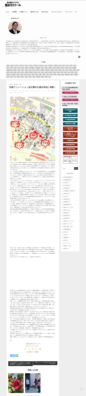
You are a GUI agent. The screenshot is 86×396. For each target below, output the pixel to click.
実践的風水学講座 (70, 52)
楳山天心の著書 (70, 60)
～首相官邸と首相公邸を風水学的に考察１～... (42, 357)
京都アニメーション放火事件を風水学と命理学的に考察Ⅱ (45, 300)
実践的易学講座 (70, 56)
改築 (20, 27)
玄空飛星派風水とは (35, 367)
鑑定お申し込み (40, 11)
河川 (32, 27)
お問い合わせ (50, 11)
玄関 (22, 29)
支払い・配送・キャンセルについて (70, 98)
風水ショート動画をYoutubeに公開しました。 (15, 334)
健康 (48, 27)
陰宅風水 (66, 135)
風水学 (11, 21)
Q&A (65, 133)
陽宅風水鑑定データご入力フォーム (70, 94)
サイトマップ (74, 11)
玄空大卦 (27, 27)
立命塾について (29, 11)
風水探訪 (66, 155)
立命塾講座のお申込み (70, 355)
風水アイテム (67, 160)
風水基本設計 (67, 141)
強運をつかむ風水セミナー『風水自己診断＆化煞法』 (43, 368)
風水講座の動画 (70, 85)
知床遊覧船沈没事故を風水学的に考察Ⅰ (40, 374)
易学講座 (66, 124)
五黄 (52, 27)
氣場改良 (66, 149)
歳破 (15, 29)
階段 (18, 29)
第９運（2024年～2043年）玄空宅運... (40, 353)
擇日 (20, 21)
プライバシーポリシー (62, 11)
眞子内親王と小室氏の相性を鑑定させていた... (42, 352)
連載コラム (66, 182)
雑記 (65, 185)
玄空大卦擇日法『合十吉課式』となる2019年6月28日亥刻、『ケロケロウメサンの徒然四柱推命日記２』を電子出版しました (20, 300)
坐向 (39, 27)
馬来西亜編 (66, 166)
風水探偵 (16, 21)
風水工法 (66, 146)
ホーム (13, 11)
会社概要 (20, 11)
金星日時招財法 (34, 365)
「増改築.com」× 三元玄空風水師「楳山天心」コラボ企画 (70, 71)
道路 (23, 27)
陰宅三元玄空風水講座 (70, 33)
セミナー (66, 179)
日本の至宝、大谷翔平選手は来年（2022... (41, 359)
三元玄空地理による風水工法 (70, 65)
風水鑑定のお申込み (69, 350)
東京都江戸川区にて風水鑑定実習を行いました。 (32, 334)
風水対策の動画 (70, 89)
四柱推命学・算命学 (68, 127)
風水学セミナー (67, 157)
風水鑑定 (66, 138)
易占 (65, 176)
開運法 (65, 174)
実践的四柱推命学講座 (70, 47)
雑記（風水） (67, 163)
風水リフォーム (67, 144)
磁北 (35, 27)
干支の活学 (66, 122)
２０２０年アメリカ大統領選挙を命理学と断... (42, 355)
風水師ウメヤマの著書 (70, 359)
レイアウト (43, 27)
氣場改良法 (70, 77)
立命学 (65, 119)
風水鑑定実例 (70, 81)
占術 (65, 168)
